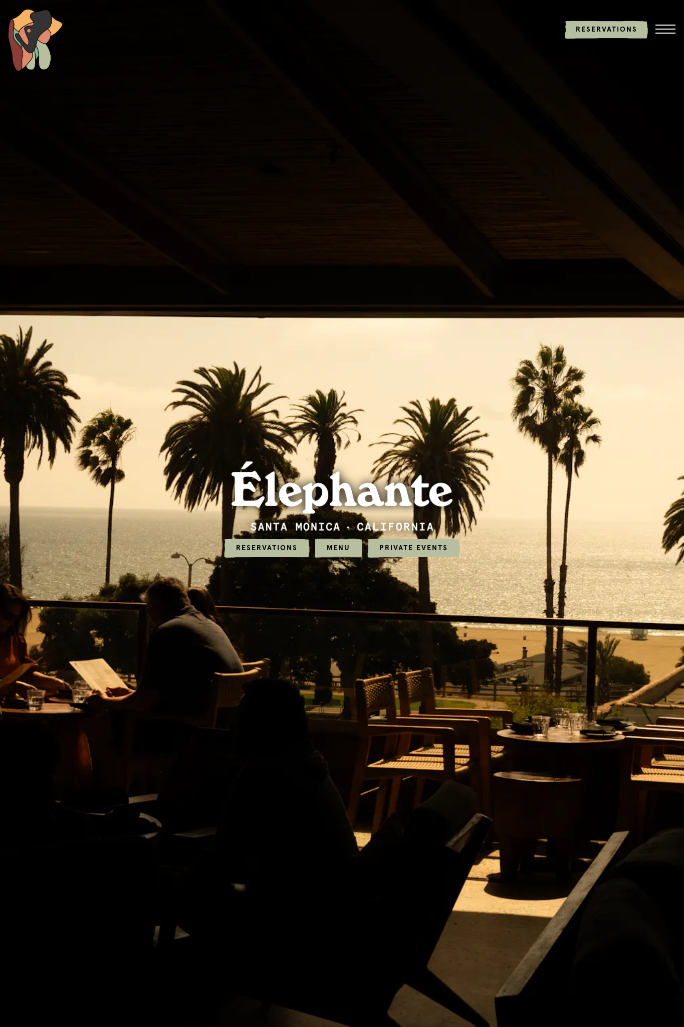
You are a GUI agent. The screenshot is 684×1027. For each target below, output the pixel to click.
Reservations (267, 544)
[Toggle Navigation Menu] (665, 29)
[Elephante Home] (36, 40)
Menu (338, 544)
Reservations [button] (606, 29)
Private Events (413, 544)
